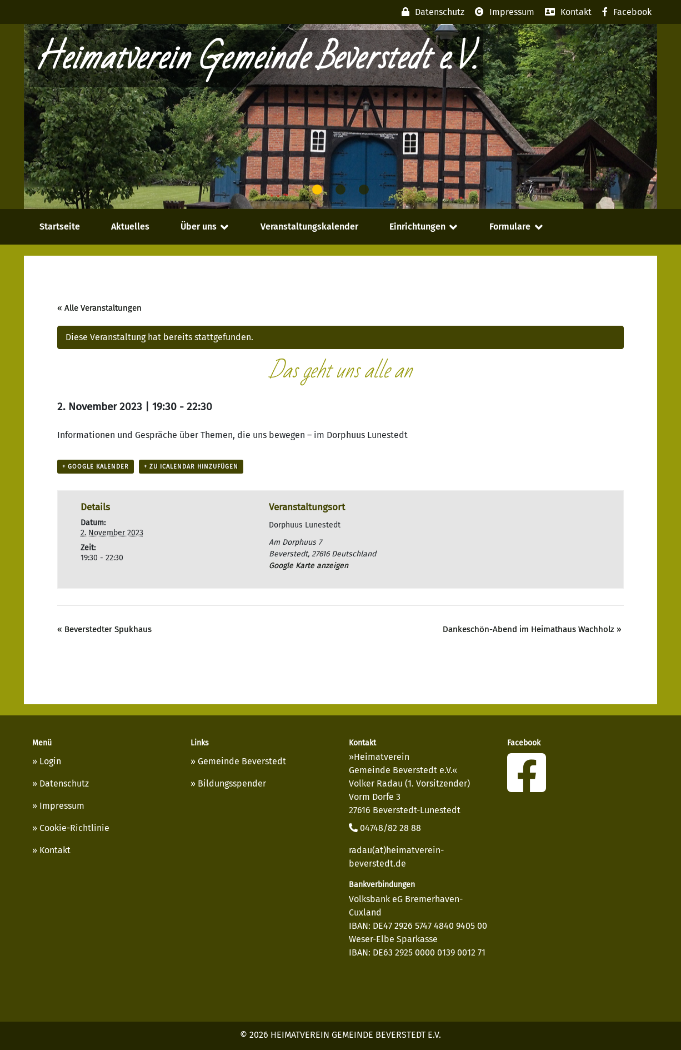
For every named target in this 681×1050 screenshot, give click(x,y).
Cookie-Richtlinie (74, 828)
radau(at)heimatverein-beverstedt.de (396, 857)
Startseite (59, 226)
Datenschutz (64, 783)
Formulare (509, 226)
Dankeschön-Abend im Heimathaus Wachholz (532, 629)
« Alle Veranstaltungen (99, 308)
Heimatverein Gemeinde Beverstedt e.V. (256, 58)
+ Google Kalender (95, 466)
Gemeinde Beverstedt (242, 761)
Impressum (61, 805)
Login (50, 761)
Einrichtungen (417, 226)
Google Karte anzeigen (308, 565)
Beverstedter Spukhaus (104, 629)
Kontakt (55, 850)
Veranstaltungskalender (309, 226)
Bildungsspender (232, 783)
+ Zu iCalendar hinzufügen (191, 466)
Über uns (199, 226)
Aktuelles (130, 226)
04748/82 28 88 (385, 828)
